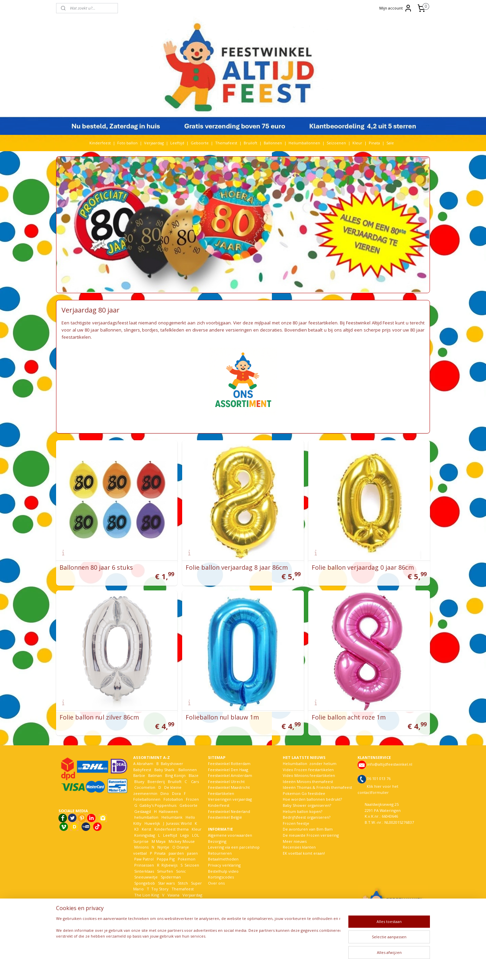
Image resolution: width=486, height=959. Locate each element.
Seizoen (192, 865)
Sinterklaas (144, 871)
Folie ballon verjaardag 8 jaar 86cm (237, 567)
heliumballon (146, 817)
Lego (183, 835)
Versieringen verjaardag (230, 799)
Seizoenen (336, 142)
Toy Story (160, 888)
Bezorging (217, 841)
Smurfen (165, 871)
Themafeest (226, 142)
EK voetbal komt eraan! (304, 853)
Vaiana (173, 895)
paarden (176, 853)
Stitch (183, 883)
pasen (192, 853)
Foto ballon (127, 142)
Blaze (193, 775)
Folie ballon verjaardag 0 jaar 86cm (363, 567)
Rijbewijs (169, 865)
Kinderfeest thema (171, 829)
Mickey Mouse (182, 841)
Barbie (139, 775)
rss (240, 946)
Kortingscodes (221, 877)
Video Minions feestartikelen (309, 775)
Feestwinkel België (225, 817)
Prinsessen (143, 865)
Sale (390, 142)
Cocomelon (144, 787)
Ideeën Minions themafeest (308, 781)
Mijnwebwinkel (326, 946)
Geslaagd (142, 811)
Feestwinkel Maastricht (229, 787)
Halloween (168, 811)
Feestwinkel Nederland (229, 811)
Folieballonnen (146, 799)
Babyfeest (142, 769)
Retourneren (220, 853)
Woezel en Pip (166, 906)
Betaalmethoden (223, 859)
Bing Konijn (175, 775)
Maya (161, 841)
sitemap (226, 946)
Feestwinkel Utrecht (226, 781)
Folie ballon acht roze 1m (349, 717)
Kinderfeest (100, 142)
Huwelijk (152, 823)
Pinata (374, 142)
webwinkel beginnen (266, 946)
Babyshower (172, 763)
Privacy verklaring (224, 865)
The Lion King (146, 895)
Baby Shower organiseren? (307, 805)
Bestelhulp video (223, 871)
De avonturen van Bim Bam (308, 829)
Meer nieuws (295, 841)
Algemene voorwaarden (230, 835)
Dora (176, 793)
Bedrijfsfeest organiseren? (306, 817)
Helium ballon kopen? (302, 811)
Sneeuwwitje (146, 877)
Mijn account (395, 8)
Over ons (216, 883)
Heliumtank (172, 817)
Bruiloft (250, 142)
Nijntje (162, 847)
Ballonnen (273, 142)
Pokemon (186, 859)
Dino (164, 793)
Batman (155, 775)
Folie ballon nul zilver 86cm (99, 717)
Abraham (145, 763)
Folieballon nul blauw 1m (222, 717)
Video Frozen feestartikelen (308, 769)
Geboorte (200, 142)
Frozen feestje (296, 823)
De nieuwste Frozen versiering (311, 835)
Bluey (139, 781)
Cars (195, 781)
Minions (141, 847)
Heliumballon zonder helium (309, 763)
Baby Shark (164, 769)
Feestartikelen (221, 793)
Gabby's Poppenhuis (157, 805)
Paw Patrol (143, 859)
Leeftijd (177, 142)
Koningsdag (144, 835)
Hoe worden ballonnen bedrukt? (312, 799)
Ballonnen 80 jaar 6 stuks (96, 567)
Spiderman (171, 877)
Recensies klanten (299, 847)
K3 (136, 829)
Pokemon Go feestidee (304, 793)
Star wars (166, 883)
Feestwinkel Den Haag (228, 769)
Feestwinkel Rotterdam (229, 763)
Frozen (192, 799)
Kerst (146, 829)
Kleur (357, 142)
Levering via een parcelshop (234, 847)
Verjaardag (154, 142)
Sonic (181, 871)
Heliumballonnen (304, 142)
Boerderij (156, 781)
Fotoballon (173, 799)
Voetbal (140, 901)
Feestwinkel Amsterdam (230, 775)
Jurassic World (179, 823)
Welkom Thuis (171, 901)
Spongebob (144, 883)
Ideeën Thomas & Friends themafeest (317, 787)
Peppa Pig (166, 859)
